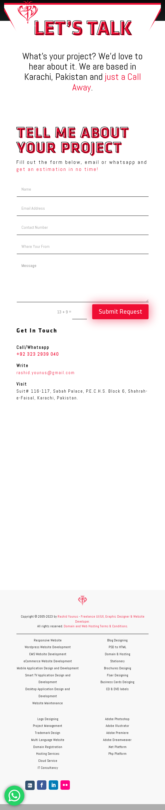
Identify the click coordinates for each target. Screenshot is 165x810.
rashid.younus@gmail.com (45, 372)
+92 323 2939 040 (37, 354)
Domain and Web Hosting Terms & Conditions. (96, 626)
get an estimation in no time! (57, 169)
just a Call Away (106, 82)
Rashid (63, 616)
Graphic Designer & (118, 616)
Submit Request (120, 312)
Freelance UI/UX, (92, 616)
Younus (73, 616)
